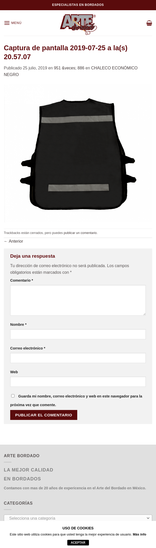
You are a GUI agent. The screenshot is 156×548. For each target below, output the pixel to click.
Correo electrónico (27, 348)
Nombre (18, 324)
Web (14, 372)
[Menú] (13, 23)
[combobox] (78, 518)
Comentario (21, 280)
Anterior (13, 241)
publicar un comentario (80, 233)
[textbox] (76, 518)
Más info (139, 534)
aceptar (78, 542)
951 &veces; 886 (69, 68)
